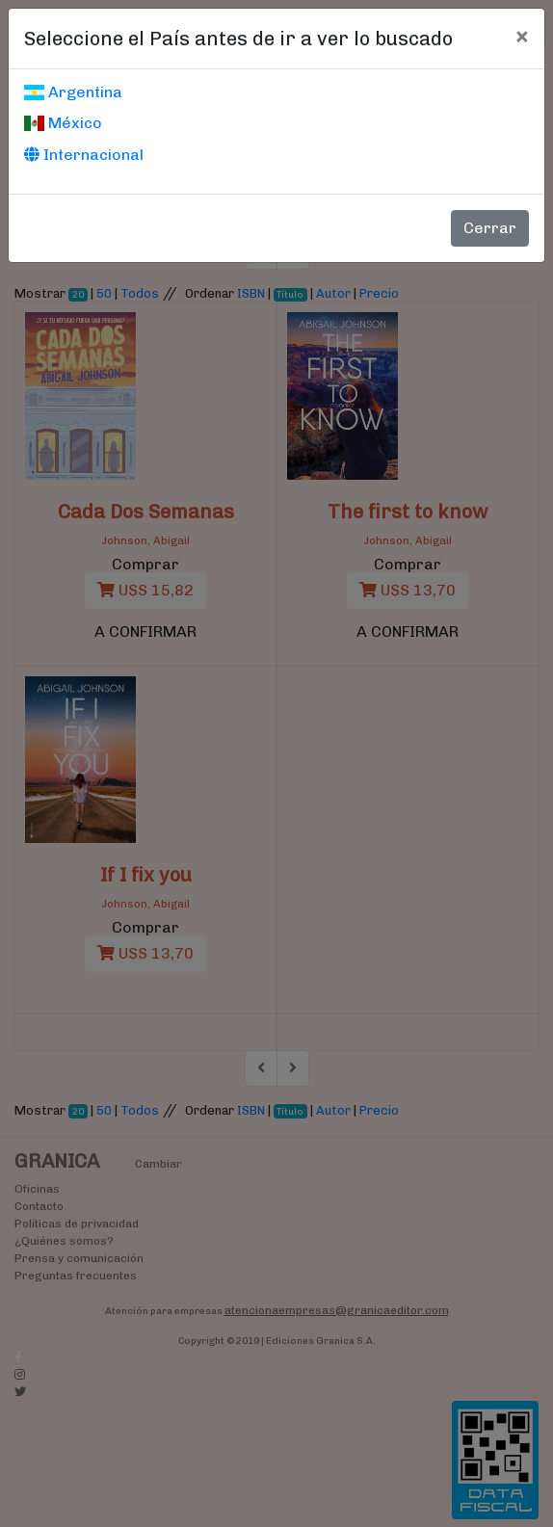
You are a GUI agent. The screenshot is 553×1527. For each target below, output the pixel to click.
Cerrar (489, 228)
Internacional (84, 154)
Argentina (73, 92)
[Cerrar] (521, 36)
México (63, 123)
